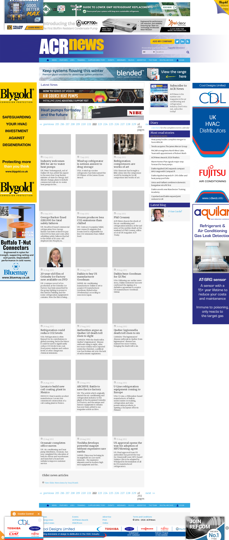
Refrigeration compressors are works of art (124, 163)
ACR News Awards (80, 520)
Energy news (47, 520)
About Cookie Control (14, 513)
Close (39, 514)
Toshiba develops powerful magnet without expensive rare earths (91, 447)
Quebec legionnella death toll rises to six (127, 332)
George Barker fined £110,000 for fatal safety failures (53, 220)
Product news (48, 523)
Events (111, 60)
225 (111, 124)
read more (17, 536)
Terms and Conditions (142, 517)
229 (134, 124)
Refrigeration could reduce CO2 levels (53, 332)
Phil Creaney (122, 217)
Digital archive (166, 60)
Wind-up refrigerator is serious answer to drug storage (90, 163)
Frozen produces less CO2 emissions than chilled (90, 220)
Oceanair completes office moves (53, 444)
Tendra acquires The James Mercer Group (169, 146)
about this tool (35, 532)
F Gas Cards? (175, 211)
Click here (155, 128)
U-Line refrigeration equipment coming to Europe (127, 389)
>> (153, 493)
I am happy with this (26, 528)
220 (83, 124)
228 (128, 124)
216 (62, 124)
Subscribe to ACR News (178, 87)
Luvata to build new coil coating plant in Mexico (53, 389)
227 (122, 124)
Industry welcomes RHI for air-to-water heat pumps (53, 163)
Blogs (131, 60)
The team (153, 60)
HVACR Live (77, 523)
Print (105, 520)
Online (105, 523)
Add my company (162, 41)
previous (48, 124)
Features (64, 60)
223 (100, 124)
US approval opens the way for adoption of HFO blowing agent (128, 445)
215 (57, 124)
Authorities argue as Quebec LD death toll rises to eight (90, 333)
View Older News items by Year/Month (61, 483)
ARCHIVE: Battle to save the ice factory (89, 388)
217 (67, 124)
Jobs (72, 60)
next (148, 124)
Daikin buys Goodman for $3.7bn (127, 275)
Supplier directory (96, 60)
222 (94, 124)
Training (81, 60)
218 (73, 124)
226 (116, 124)
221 (89, 124)
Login (180, 60)
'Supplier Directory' (176, 48)
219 (78, 124)
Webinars (121, 60)
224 (105, 124)
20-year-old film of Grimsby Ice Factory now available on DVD (54, 276)
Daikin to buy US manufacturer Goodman (87, 276)
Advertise (141, 60)
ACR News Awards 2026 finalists (165, 157)
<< (41, 124)
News (54, 60)
